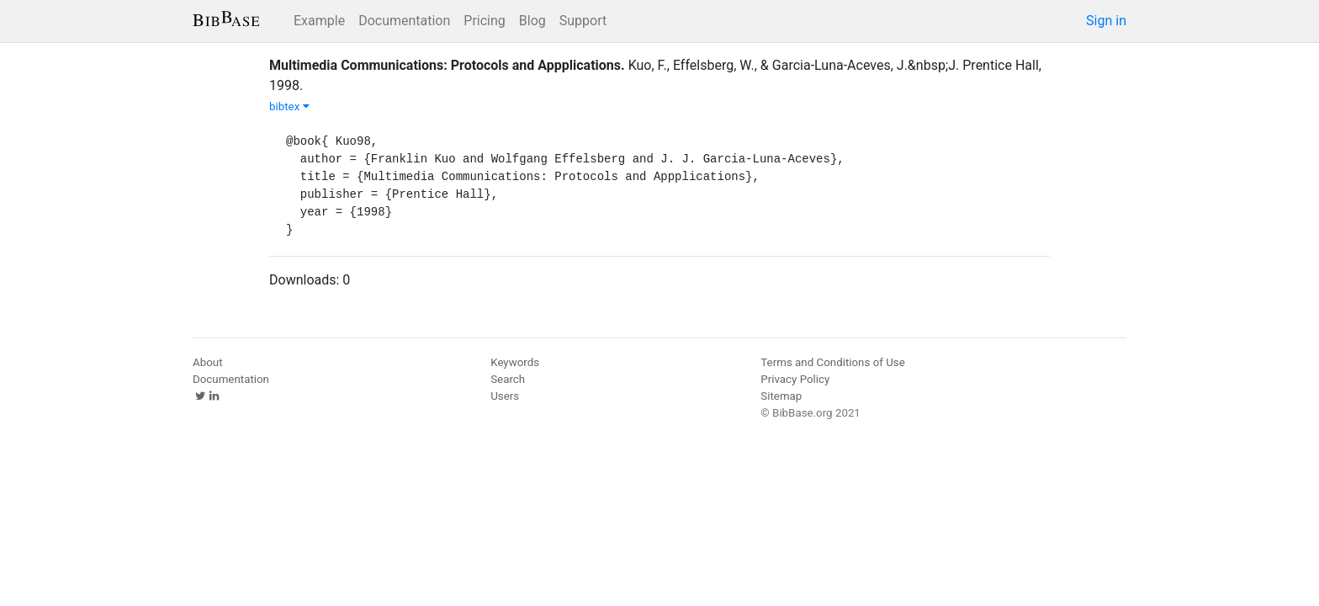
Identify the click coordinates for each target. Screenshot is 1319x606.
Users (504, 396)
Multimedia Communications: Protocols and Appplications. (447, 65)
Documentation (404, 21)
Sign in (1106, 21)
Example (319, 21)
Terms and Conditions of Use (832, 362)
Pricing (485, 21)
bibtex (289, 106)
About (208, 362)
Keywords (514, 362)
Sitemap (781, 396)
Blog (532, 21)
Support (583, 21)
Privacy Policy (794, 379)
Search (507, 379)
